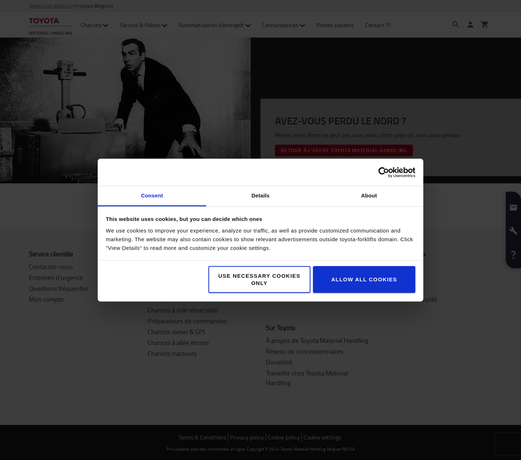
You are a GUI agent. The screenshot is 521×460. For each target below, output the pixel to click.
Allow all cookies (364, 279)
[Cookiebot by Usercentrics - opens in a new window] (383, 172)
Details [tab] (260, 195)
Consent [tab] (152, 195)
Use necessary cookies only (259, 279)
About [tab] (369, 195)
